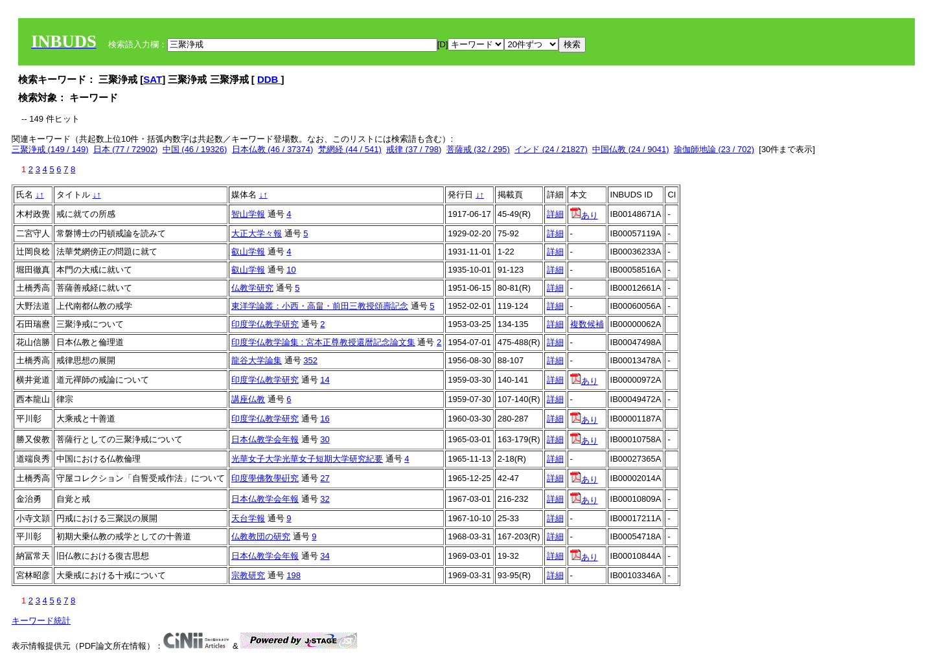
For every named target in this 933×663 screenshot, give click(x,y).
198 (293, 575)
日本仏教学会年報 (265, 439)
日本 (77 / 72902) (125, 149)
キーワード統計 (41, 620)
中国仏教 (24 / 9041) (630, 149)
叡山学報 (248, 251)
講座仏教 (248, 399)
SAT (152, 79)
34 (324, 556)
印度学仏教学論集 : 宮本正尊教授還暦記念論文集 (323, 342)
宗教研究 (248, 575)
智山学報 (248, 214)
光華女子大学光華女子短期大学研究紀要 (307, 459)
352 (310, 360)
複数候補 (587, 324)
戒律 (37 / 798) (413, 149)
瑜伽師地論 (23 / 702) (714, 149)
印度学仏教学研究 (265, 324)
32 (324, 499)
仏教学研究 (252, 288)
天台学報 (248, 518)
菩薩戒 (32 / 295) (478, 149)
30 (324, 439)
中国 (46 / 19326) (195, 149)
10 (290, 270)
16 (324, 418)
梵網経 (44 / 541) (350, 149)
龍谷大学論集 (256, 360)
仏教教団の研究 (260, 536)
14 (324, 380)
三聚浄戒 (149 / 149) (50, 149)
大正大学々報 (256, 233)
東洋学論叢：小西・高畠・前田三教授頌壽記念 (319, 306)
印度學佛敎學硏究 (265, 478)
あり (584, 215)
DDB (269, 79)
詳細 (555, 214)
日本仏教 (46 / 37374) (273, 149)
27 (324, 478)
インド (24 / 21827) (551, 149)
